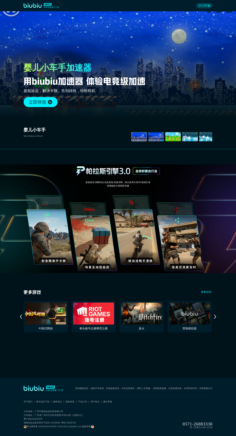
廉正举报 (107, 401)
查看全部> (206, 292)
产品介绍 (82, 401)
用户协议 (95, 401)
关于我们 (28, 401)
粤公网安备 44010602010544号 (40, 426)
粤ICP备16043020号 (33, 419)
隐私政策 (70, 401)
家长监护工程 (42, 401)
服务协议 (57, 401)
